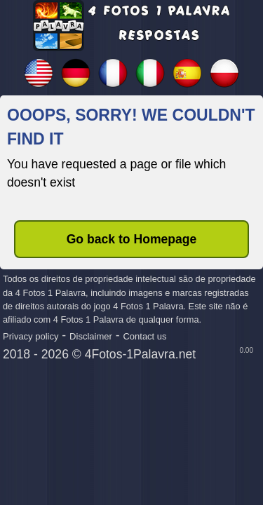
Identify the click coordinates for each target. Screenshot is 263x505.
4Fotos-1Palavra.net (140, 354)
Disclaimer (90, 336)
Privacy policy (30, 336)
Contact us (144, 336)
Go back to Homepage (132, 239)
